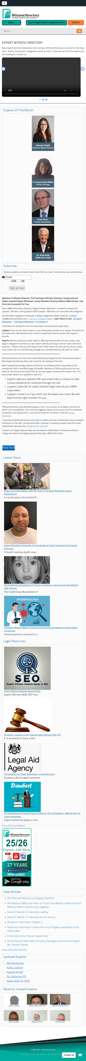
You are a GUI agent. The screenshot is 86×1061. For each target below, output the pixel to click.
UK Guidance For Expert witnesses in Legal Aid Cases (29, 774)
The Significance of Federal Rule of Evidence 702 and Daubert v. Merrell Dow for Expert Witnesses (42, 815)
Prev (3, 69)
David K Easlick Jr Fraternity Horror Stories (31, 917)
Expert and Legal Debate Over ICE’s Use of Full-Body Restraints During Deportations (38, 492)
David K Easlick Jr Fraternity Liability (27, 912)
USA (12, 281)
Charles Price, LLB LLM (37, 426)
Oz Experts (41, 322)
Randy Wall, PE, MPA (18, 981)
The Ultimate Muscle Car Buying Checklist (30, 898)
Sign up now (17, 288)
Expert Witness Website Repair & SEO (22, 691)
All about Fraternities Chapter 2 (25, 922)
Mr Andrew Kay (15, 963)
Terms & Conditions (58, 1054)
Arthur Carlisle (15, 967)
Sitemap (23, 1054)
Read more (8, 448)
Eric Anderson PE (16, 976)
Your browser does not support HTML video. (41, 77)
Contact (33, 1054)
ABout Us (43, 1054)
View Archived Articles (14, 950)
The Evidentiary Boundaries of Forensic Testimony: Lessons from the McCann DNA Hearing (41, 587)
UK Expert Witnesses (24, 322)
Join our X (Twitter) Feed (41, 319)
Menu (7, 31)
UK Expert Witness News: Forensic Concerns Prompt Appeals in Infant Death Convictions (41, 629)
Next (82, 69)
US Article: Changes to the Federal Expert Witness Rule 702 (32, 735)
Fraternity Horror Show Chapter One (27, 936)
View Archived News (13, 826)
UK (22, 281)
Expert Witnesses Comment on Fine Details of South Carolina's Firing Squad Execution (40, 547)
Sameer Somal (15, 972)
